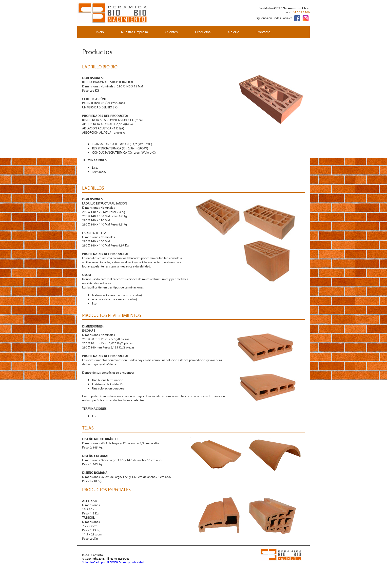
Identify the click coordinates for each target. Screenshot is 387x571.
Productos (203, 32)
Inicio (100, 32)
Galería (233, 32)
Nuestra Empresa (134, 32)
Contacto (263, 32)
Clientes (171, 32)
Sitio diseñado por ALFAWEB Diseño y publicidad (113, 562)
